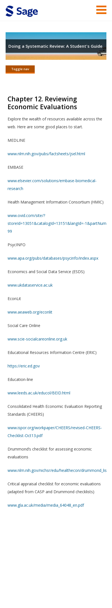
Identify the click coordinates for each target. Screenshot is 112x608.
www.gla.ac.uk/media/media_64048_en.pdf (46, 505)
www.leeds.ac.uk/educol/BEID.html (39, 393)
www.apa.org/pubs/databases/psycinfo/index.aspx (53, 258)
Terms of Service (21, 579)
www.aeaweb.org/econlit (30, 312)
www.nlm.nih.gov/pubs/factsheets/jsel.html (46, 153)
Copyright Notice (55, 579)
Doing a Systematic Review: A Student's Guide (55, 46)
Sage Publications (37, 558)
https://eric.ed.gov (24, 366)
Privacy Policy (28, 587)
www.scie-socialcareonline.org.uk (37, 339)
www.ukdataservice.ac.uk (30, 285)
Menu (101, 10)
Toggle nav (20, 69)
